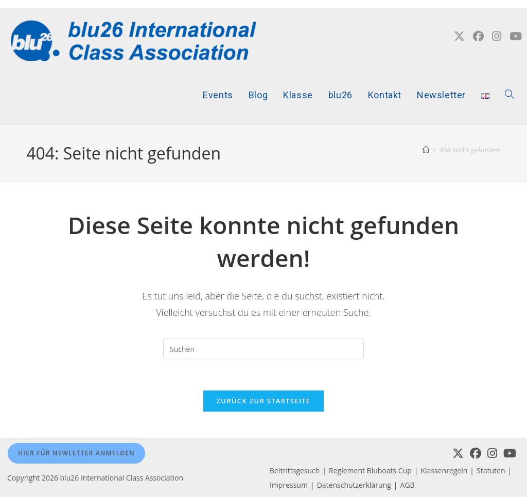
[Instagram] (492, 453)
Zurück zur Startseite (264, 400)
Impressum (289, 485)
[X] (458, 453)
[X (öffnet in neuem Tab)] (459, 36)
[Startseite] (426, 149)
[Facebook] (475, 453)
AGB (407, 485)
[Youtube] (509, 453)
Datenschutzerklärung (354, 485)
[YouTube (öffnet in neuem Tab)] (515, 36)
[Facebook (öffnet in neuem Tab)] (478, 36)
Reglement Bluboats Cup (370, 470)
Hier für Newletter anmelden (76, 453)
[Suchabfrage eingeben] (263, 349)
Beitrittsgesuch (295, 470)
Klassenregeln (444, 470)
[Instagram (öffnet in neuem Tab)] (496, 36)
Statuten (491, 470)
